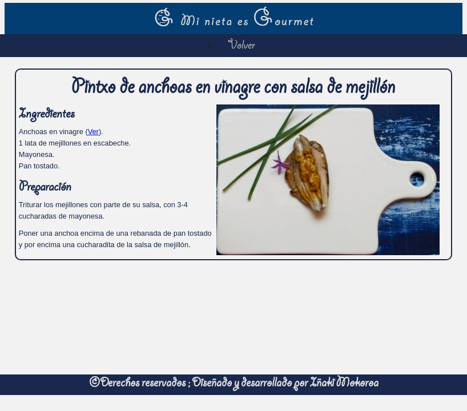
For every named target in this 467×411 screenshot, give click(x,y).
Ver (93, 131)
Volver (241, 46)
